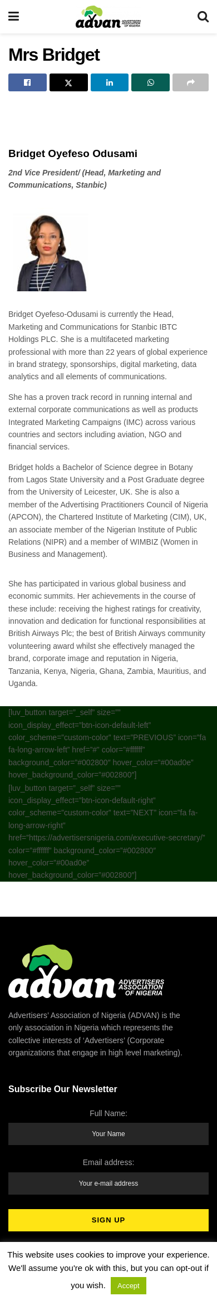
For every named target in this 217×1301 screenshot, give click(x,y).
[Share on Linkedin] (110, 82)
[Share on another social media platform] (190, 82)
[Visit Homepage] (108, 17)
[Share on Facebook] (27, 82)
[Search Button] (203, 16)
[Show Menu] (13, 16)
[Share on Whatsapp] (150, 82)
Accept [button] (128, 1286)
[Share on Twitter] (69, 82)
